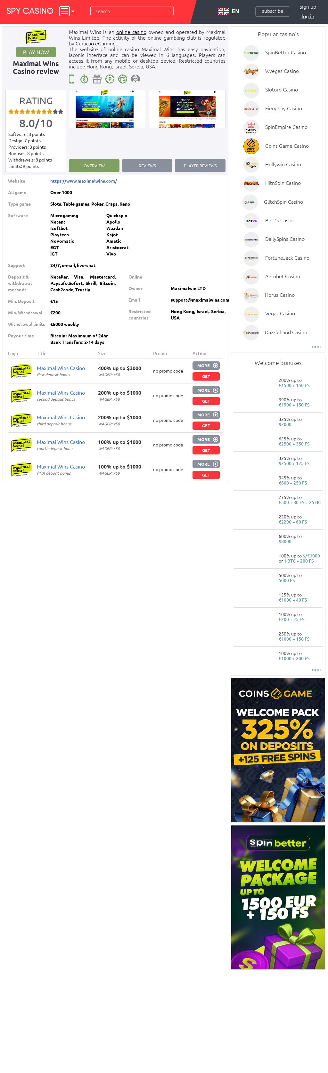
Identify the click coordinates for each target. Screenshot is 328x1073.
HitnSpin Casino (283, 183)
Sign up (308, 7)
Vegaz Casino (280, 313)
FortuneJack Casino (287, 258)
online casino (131, 32)
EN (228, 11)
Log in (308, 16)
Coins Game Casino (287, 146)
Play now (36, 52)
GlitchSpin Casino (283, 202)
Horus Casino (280, 295)
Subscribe (272, 11)
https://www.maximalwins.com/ (83, 181)
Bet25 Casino (280, 220)
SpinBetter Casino (285, 52)
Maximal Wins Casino (61, 368)
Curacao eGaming (96, 43)
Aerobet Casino (282, 276)
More (203, 365)
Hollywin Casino (283, 164)
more (316, 346)
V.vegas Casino (282, 71)
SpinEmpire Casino (286, 127)
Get (206, 376)
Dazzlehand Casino (286, 332)
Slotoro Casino (281, 89)
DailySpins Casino (285, 239)
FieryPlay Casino (283, 108)
